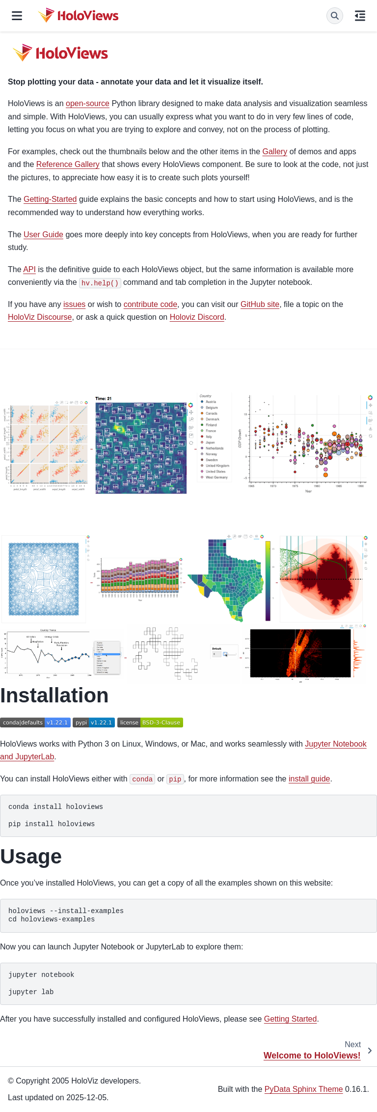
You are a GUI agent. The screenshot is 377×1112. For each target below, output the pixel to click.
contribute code (150, 304)
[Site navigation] (17, 15)
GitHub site (260, 304)
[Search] (334, 15)
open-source (87, 103)
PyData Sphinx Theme (304, 1089)
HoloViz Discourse (40, 317)
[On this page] (360, 15)
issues (74, 304)
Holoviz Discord (197, 317)
